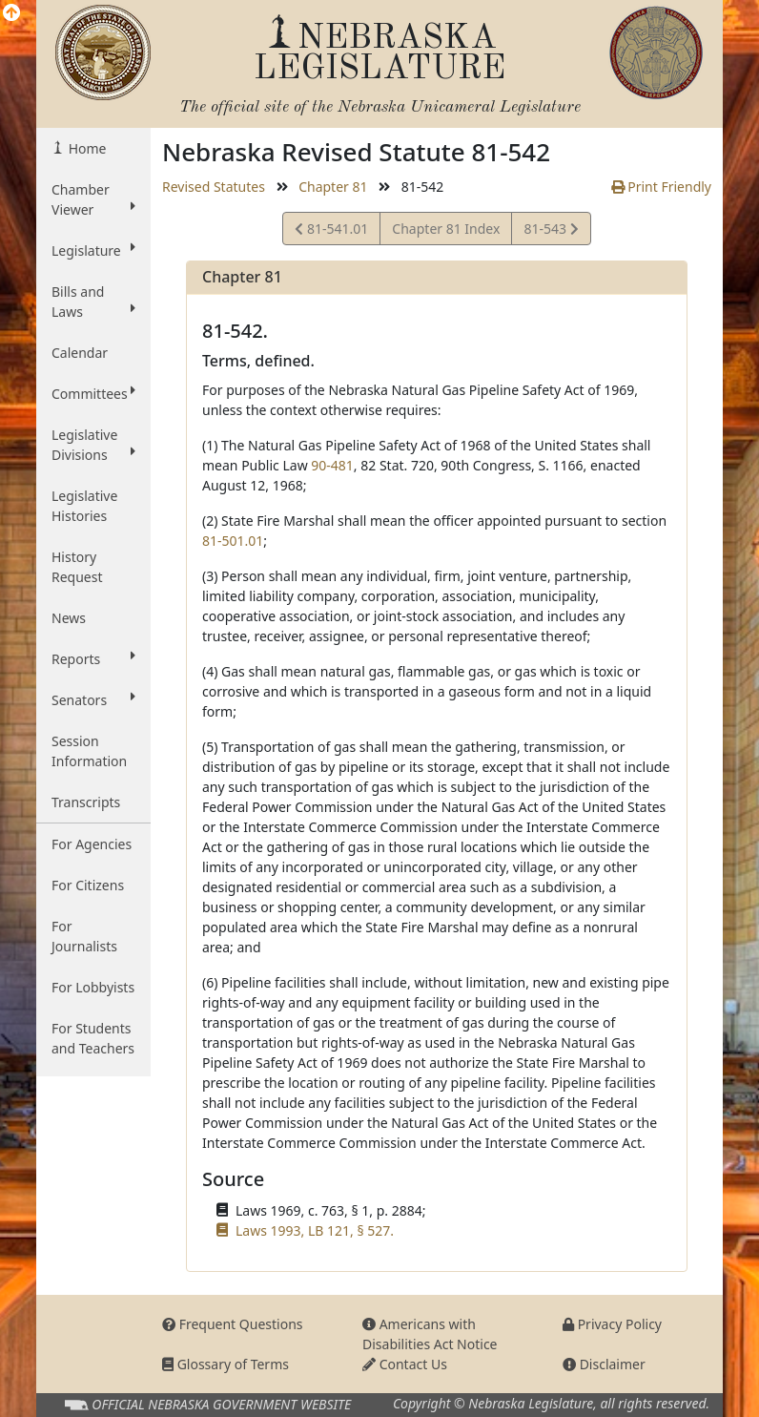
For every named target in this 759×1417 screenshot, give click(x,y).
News (68, 618)
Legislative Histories (84, 506)
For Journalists (84, 936)
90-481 (332, 465)
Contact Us (404, 1364)
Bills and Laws (93, 301)
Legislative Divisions (93, 445)
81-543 (550, 231)
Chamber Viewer (93, 199)
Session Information (89, 751)
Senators (93, 699)
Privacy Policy (612, 1324)
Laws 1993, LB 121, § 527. (315, 1230)
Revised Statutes (213, 186)
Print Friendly (661, 186)
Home (85, 148)
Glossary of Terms (225, 1364)
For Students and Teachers (92, 1038)
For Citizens (87, 885)
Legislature (93, 250)
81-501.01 (232, 540)
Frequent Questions (232, 1324)
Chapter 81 (332, 186)
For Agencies (91, 844)
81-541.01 (331, 231)
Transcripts (85, 802)
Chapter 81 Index (446, 228)
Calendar (79, 353)
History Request (77, 567)
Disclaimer (604, 1364)
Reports (93, 658)
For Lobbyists (92, 987)
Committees (93, 393)
